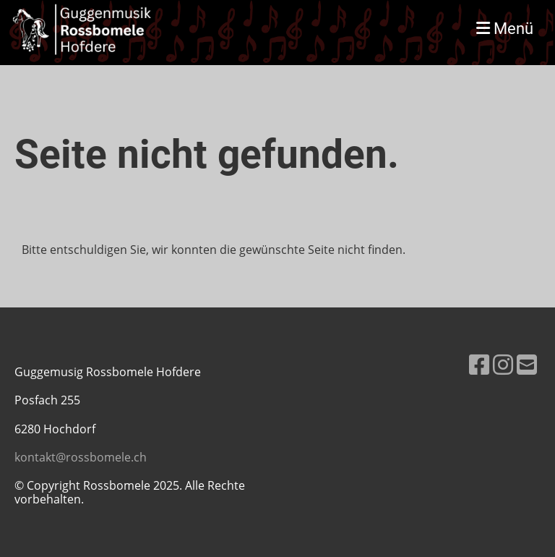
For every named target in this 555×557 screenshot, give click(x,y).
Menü (504, 29)
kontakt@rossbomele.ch (80, 457)
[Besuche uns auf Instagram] (503, 364)
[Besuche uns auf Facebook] (479, 364)
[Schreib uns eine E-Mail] (527, 364)
